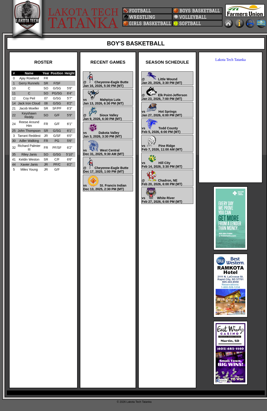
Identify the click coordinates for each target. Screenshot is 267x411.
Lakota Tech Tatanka (230, 60)
